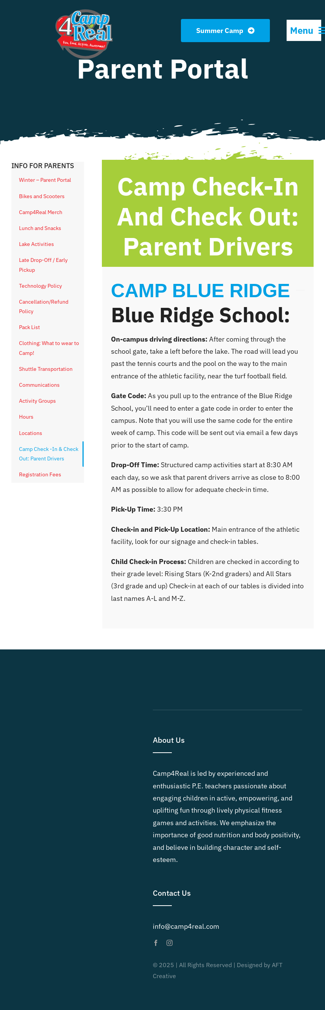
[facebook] (156, 943)
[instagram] (169, 943)
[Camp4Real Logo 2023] (84, 9)
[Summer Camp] (225, 30)
